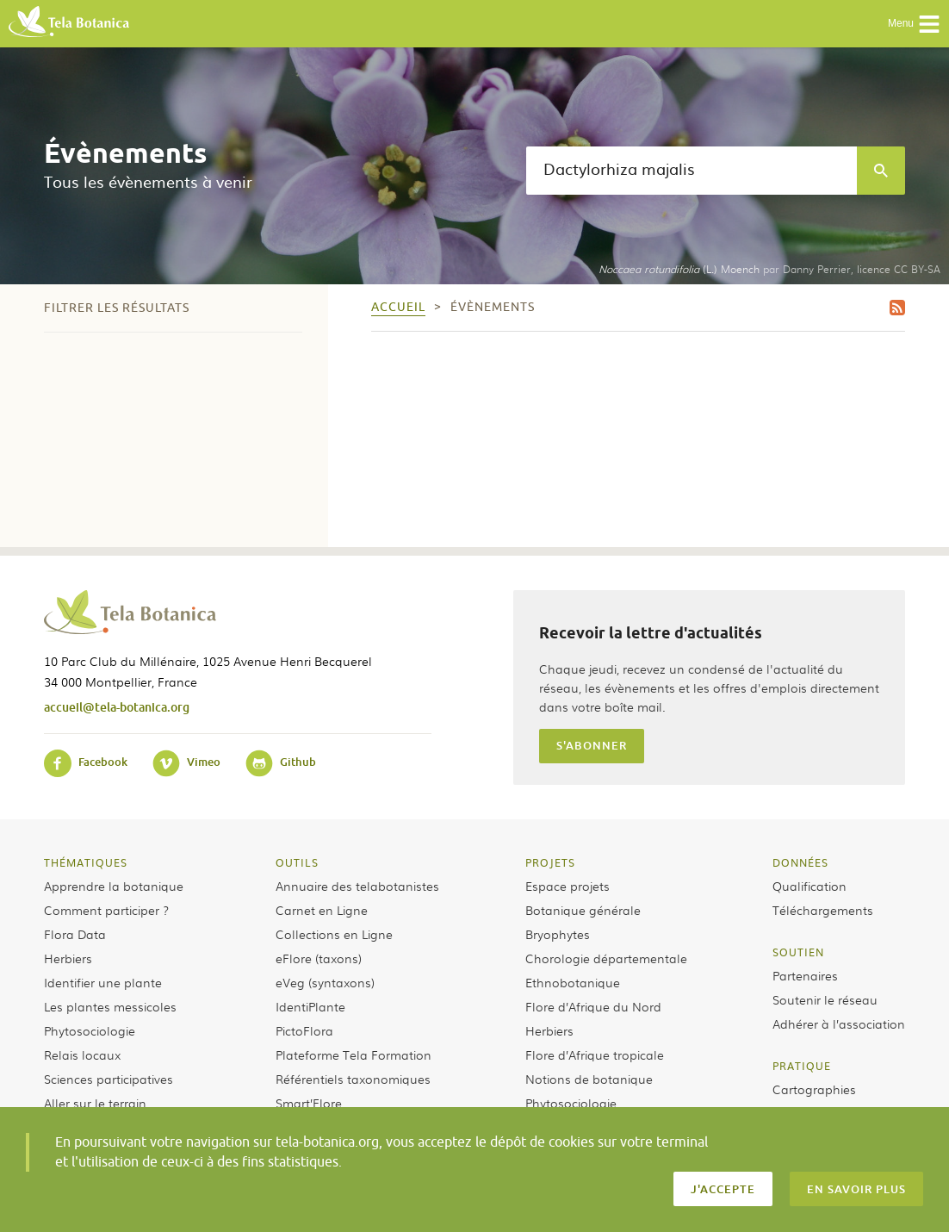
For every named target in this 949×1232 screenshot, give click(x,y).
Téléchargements (822, 909)
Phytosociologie (89, 1030)
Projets (550, 862)
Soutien (798, 952)
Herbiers (68, 958)
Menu (914, 24)
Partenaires (805, 975)
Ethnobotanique (572, 982)
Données (800, 862)
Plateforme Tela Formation (353, 1054)
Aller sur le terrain (95, 1102)
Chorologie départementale (606, 958)
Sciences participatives (108, 1078)
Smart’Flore (309, 1102)
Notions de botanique (589, 1078)
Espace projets (567, 885)
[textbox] (691, 170)
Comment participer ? (106, 909)
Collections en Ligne (334, 934)
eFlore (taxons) (319, 958)
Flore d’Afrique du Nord (593, 1006)
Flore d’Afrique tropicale (594, 1054)
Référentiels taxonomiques (353, 1078)
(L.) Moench (679, 269)
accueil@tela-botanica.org (116, 707)
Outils (297, 862)
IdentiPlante (310, 1006)
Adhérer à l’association (838, 1023)
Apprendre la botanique (113, 885)
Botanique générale (583, 909)
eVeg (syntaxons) (325, 982)
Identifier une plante (103, 982)
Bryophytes (557, 934)
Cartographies (814, 1089)
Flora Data (75, 934)
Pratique (801, 1065)
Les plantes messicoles (110, 1006)
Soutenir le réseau (825, 999)
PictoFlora (304, 1030)
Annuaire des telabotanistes (357, 885)
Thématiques (85, 862)
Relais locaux (82, 1054)
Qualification (809, 885)
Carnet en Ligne (322, 909)
